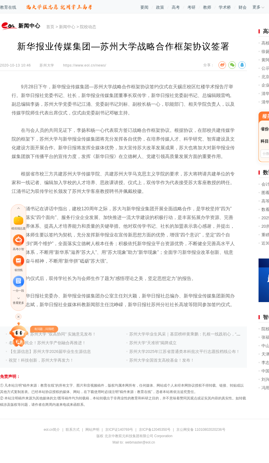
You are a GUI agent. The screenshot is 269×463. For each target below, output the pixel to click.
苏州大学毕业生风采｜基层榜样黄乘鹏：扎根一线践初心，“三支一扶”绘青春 (197, 334)
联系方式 (73, 430)
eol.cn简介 (52, 430)
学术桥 (225, 7)
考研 (191, 7)
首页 (50, 26)
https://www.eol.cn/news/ (84, 65)
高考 (176, 7)
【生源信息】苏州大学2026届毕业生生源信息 (50, 351)
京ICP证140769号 (119, 430)
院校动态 (88, 26)
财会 (242, 7)
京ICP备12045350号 (155, 430)
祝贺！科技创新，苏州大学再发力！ (41, 360)
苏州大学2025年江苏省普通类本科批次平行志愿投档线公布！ (184, 351)
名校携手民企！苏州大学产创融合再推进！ (47, 342)
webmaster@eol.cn (140, 442)
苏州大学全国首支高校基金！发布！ (161, 360)
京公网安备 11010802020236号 (200, 430)
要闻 (144, 7)
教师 (207, 7)
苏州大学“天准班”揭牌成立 (153, 342)
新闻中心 (67, 26)
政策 (160, 7)
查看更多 (18, 302)
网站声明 (92, 430)
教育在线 (8, 7)
